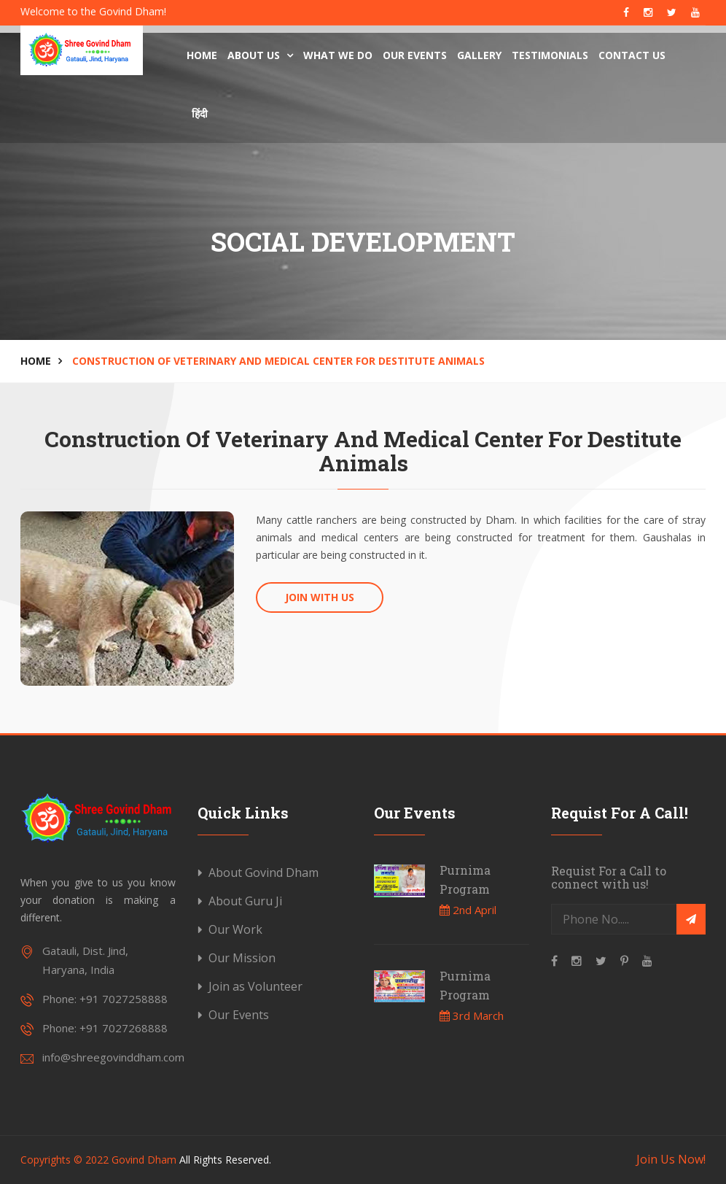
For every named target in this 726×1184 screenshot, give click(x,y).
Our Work (235, 929)
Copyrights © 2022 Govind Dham (98, 1159)
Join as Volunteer (255, 986)
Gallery (479, 55)
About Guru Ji (245, 901)
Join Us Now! (671, 1159)
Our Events (415, 55)
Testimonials (550, 55)
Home (202, 55)
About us (260, 55)
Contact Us (632, 55)
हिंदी (200, 113)
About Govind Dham (263, 872)
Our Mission (242, 958)
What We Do (337, 55)
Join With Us (319, 597)
